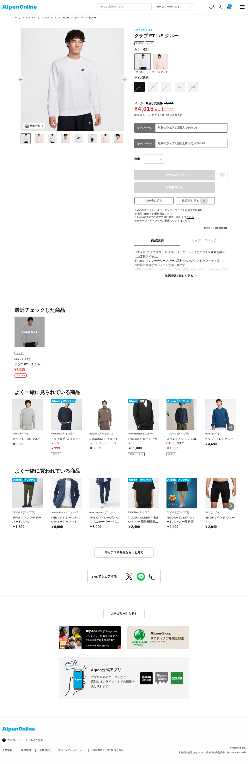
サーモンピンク (160, 63)
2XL (193, 86)
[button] (21, 79)
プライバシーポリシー (71, 750)
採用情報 (26, 750)
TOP (14, 17)
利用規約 (44, 750)
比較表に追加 (153, 200)
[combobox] (125, 6)
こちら (168, 213)
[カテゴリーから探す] (174, 6)
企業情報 (7, 750)
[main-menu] (242, 7)
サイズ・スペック (204, 240)
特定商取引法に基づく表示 (108, 750)
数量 (137, 159)
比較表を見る (195, 201)
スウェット (47, 17)
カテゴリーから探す (124, 613)
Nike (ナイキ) (143, 30)
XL (180, 86)
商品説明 (157, 240)
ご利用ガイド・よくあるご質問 (25, 740)
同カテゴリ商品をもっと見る (124, 552)
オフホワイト (142, 63)
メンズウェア (29, 17)
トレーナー (64, 17)
